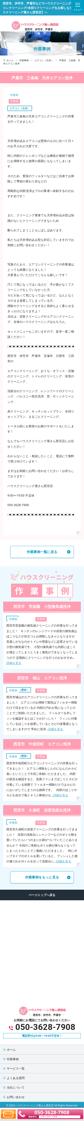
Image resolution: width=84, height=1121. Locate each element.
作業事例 (13, 1059)
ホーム (11, 1049)
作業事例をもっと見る (42, 877)
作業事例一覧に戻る (42, 551)
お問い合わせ (16, 1097)
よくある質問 (16, 1078)
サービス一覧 (16, 1068)
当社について (16, 1087)
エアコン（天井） (20, 108)
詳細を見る (13, 663)
